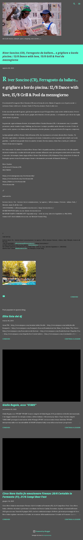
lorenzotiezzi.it (33, 245)
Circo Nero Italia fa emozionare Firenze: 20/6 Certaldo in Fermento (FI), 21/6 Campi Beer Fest (37, 495)
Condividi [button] (74, 297)
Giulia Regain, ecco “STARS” (19, 405)
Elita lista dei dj (12, 316)
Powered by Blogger (41, 531)
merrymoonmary (47, 535)
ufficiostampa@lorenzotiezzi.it (24, 243)
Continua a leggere (73, 339)
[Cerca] (74, 3)
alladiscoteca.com (21, 248)
